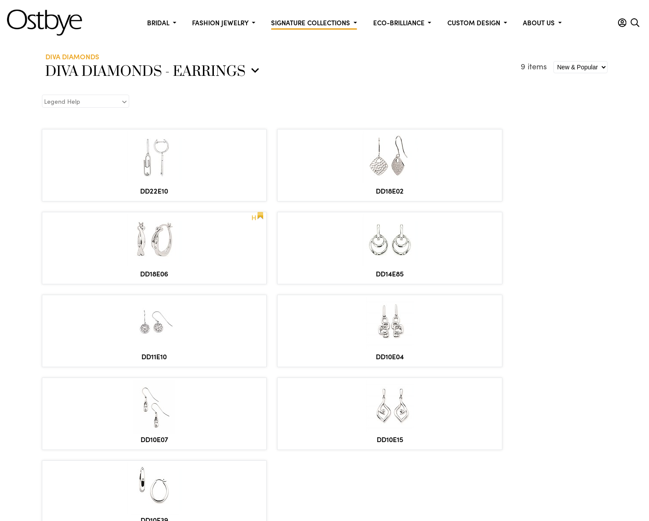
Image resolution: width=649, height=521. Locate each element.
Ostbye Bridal (292, 411)
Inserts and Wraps (299, 424)
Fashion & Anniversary (421, 388)
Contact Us (173, 411)
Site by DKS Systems (454, 491)
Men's (512, 400)
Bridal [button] (159, 22)
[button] (622, 22)
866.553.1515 (105, 414)
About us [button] (539, 22)
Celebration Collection (306, 388)
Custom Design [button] (474, 22)
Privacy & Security (382, 491)
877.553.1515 (100, 424)
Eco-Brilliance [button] (399, 22)
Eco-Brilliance (524, 388)
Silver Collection (527, 448)
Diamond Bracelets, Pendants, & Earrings (436, 404)
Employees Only (181, 424)
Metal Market (177, 400)
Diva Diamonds (526, 411)
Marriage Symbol (529, 435)
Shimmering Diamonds (537, 424)
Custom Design (180, 388)
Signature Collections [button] (311, 22)
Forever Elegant (295, 400)
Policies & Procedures (310, 491)
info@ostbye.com (94, 436)
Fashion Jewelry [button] (221, 22)
